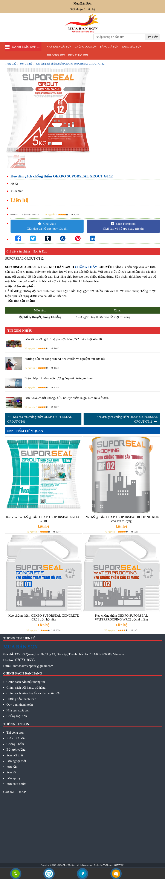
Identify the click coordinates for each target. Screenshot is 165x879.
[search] (152, 37)
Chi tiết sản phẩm (18, 251)
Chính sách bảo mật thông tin (25, 681)
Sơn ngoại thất (16, 761)
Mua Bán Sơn (69, 865)
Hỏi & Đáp (39, 251)
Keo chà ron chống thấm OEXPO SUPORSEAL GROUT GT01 (43, 519)
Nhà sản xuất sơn (59, 46)
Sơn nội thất (14, 755)
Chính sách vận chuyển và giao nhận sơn (33, 693)
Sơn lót (11, 772)
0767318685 (25, 660)
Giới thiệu (76, 9)
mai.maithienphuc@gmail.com (33, 666)
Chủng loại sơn (85, 46)
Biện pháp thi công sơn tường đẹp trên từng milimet (58, 378)
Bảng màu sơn (131, 46)
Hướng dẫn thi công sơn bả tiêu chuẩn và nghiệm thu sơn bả (64, 358)
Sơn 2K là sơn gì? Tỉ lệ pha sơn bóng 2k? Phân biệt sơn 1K (63, 339)
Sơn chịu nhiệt (16, 783)
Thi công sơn (56, 55)
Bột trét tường (16, 749)
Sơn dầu (12, 766)
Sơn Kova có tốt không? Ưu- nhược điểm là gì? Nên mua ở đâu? (67, 398)
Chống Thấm (15, 744)
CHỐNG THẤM (86, 267)
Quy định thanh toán (19, 704)
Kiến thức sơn (78, 55)
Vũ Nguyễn (50, 214)
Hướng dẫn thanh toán (21, 699)
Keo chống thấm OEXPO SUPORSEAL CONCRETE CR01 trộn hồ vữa (43, 617)
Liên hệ (90, 9)
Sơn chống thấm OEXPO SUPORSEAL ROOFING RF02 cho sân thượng (121, 519)
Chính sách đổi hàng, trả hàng (26, 687)
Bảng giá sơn (109, 46)
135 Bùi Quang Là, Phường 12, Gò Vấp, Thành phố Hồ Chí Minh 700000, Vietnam (69, 654)
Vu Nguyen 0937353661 (113, 865)
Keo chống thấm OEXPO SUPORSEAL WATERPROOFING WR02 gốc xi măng (121, 617)
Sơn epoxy (13, 778)
